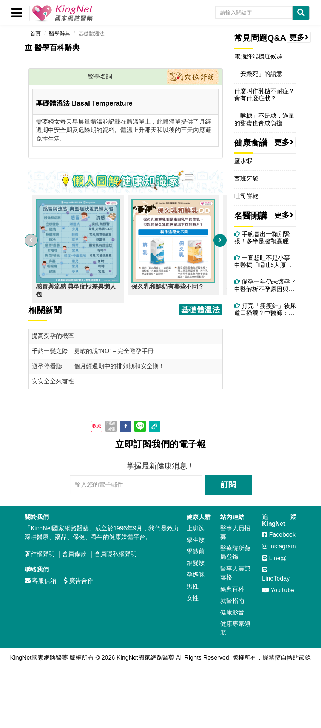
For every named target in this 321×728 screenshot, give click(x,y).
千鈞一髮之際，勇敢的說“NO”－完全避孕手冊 (93, 351)
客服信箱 (40, 580)
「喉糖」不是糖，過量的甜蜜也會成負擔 (264, 119)
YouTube (278, 590)
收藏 (96, 426)
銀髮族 (196, 563)
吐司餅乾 (246, 196)
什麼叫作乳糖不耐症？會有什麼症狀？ (264, 94)
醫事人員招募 (235, 532)
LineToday (276, 574)
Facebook (279, 534)
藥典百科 (232, 589)
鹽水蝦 (243, 161)
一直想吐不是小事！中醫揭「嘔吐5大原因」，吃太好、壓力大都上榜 (265, 262)
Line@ (274, 558)
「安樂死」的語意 (258, 74)
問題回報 (111, 426)
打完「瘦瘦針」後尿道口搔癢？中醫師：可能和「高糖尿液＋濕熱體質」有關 (265, 309)
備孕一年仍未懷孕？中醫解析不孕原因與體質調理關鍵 (265, 285)
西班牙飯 (246, 178)
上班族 (196, 528)
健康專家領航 (235, 628)
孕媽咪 (196, 574)
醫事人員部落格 (235, 573)
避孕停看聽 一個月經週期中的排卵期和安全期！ (98, 366)
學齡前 (196, 551)
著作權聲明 (40, 554)
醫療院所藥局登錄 (235, 552)
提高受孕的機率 (53, 336)
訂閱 (228, 485)
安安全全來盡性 (53, 381)
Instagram (279, 546)
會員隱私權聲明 (115, 554)
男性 (193, 586)
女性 (193, 598)
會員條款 (74, 554)
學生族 (196, 540)
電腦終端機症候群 (258, 56)
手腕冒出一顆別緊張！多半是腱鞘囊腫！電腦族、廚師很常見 (264, 238)
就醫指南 (232, 600)
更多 (299, 37)
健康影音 (232, 612)
